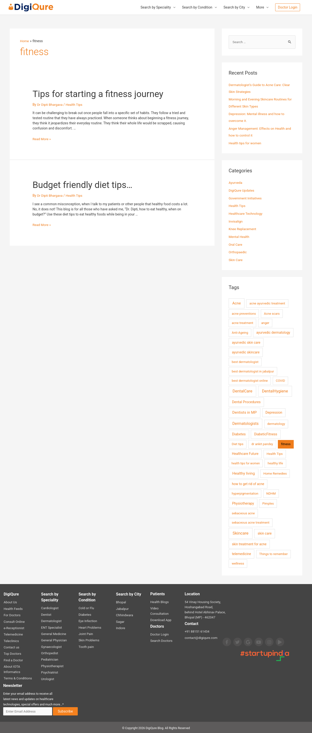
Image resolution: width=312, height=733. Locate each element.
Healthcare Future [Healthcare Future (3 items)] (245, 453)
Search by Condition (197, 8)
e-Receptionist (14, 627)
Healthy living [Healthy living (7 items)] (243, 473)
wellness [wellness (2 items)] (238, 563)
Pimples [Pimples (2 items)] (268, 503)
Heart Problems (89, 626)
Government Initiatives (246, 198)
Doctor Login (159, 628)
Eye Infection (87, 620)
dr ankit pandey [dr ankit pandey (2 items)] (262, 443)
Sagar (120, 621)
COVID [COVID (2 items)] (280, 380)
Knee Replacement (243, 229)
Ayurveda (236, 183)
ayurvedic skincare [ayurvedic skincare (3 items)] (245, 352)
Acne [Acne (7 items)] (236, 303)
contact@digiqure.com (200, 637)
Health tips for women (245, 143)
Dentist (46, 614)
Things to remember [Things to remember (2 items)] (273, 553)
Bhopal (121, 602)
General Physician (53, 639)
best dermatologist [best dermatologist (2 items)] (245, 361)
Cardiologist (49, 607)
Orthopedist (49, 652)
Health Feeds (13, 608)
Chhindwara (124, 614)
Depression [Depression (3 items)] (273, 412)
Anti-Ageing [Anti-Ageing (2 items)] (240, 332)
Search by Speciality (155, 8)
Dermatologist (51, 620)
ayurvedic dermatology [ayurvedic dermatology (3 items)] (273, 332)
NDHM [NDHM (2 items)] (271, 493)
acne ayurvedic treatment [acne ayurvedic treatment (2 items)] (267, 303)
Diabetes (84, 614)
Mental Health (239, 236)
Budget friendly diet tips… (86, 185)
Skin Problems (88, 639)
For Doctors (12, 614)
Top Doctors (12, 652)
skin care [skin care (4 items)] (265, 533)
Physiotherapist (52, 664)
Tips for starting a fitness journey (103, 93)
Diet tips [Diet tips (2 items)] (238, 443)
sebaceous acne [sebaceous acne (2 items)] (243, 512)
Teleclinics (11, 640)
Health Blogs (159, 601)
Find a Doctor (13, 659)
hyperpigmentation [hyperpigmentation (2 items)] (245, 493)
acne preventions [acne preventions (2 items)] (244, 313)
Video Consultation (163, 608)
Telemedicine (13, 633)
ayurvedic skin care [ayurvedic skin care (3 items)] (246, 342)
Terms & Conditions (17, 676)
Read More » (41, 139)
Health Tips (75, 105)
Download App (160, 614)
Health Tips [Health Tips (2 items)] (275, 453)
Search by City (234, 8)
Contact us (11, 646)
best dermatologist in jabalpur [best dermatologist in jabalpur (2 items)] (253, 370)
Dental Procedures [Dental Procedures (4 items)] (246, 402)
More (260, 8)
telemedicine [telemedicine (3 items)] (241, 553)
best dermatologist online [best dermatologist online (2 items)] (250, 380)
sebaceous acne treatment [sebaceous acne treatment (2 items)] (250, 522)
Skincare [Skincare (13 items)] (240, 532)
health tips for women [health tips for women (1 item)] (246, 463)
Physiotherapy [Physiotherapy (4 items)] (243, 503)
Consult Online (14, 621)
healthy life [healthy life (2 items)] (275, 463)
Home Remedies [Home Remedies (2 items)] (275, 473)
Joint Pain (85, 633)
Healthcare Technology (246, 213)
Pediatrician (49, 658)
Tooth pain (85, 645)
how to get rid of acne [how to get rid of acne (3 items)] (248, 483)
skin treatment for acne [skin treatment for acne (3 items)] (249, 544)
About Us (10, 602)
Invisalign (236, 221)
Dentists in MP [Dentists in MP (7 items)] (244, 412)
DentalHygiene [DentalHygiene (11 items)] (275, 390)
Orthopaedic (238, 252)
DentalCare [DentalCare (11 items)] (242, 390)
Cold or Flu (86, 607)
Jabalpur (122, 608)
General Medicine (53, 633)
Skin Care (236, 259)
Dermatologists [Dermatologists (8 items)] (245, 423)
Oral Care (236, 244)
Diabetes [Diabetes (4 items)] (239, 434)
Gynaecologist (51, 645)
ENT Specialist (51, 626)
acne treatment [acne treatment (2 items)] (242, 322)
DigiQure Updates (242, 190)
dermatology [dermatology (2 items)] (276, 423)
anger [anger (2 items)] (265, 322)
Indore (120, 627)
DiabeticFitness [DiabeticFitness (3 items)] (265, 434)
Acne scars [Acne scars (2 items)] (272, 313)
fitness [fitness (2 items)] (286, 443)
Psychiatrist (49, 671)
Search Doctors (161, 634)
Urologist (47, 677)
